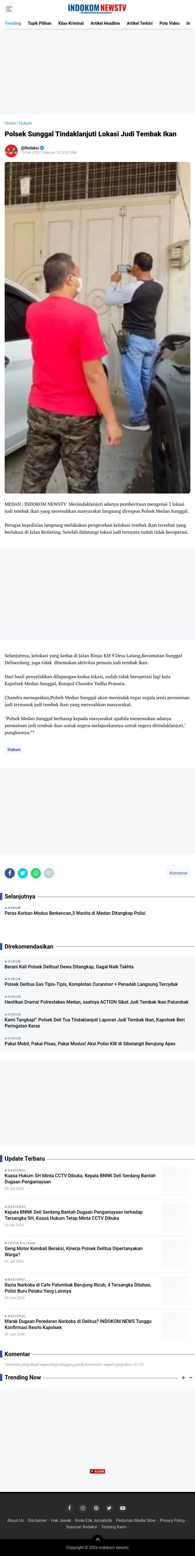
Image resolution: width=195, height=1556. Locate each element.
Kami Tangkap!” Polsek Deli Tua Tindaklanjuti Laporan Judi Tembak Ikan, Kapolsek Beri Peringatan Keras (95, 1023)
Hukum (14, 749)
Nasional (17, 1170)
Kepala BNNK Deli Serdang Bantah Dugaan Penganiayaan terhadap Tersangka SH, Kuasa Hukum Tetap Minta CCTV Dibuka (74, 1215)
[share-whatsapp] (36, 873)
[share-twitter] (23, 873)
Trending (13, 23)
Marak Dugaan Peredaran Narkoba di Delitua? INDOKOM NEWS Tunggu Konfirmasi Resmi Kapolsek (78, 1324)
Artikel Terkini (140, 23)
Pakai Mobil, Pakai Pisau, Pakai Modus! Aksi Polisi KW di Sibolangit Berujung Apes (90, 1043)
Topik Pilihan (39, 23)
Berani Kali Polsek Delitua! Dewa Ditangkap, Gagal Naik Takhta (69, 967)
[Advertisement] (97, 71)
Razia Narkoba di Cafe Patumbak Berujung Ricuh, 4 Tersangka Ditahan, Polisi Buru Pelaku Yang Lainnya (78, 1288)
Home (10, 123)
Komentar (178, 873)
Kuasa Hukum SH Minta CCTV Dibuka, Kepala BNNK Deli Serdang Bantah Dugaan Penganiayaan (80, 1179)
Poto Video (170, 23)
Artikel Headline (105, 23)
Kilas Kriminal (71, 23)
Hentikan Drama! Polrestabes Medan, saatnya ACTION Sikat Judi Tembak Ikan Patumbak (97, 1002)
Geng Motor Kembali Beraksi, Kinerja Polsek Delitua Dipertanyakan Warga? (73, 1251)
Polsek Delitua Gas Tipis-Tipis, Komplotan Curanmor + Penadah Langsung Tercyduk (91, 984)
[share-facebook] (10, 873)
